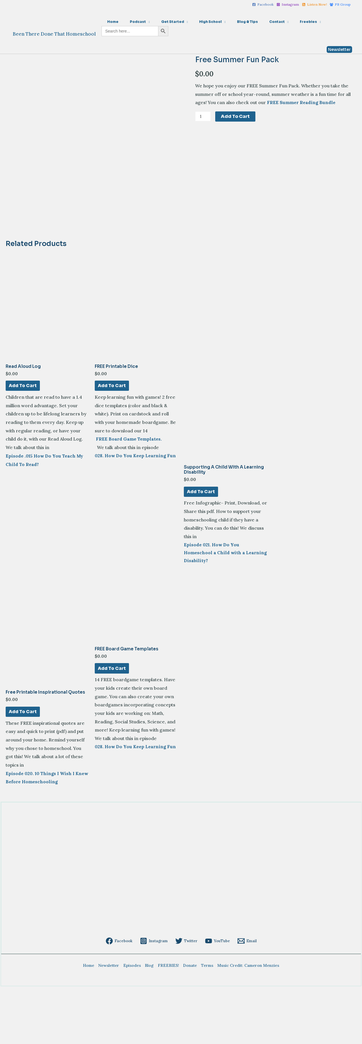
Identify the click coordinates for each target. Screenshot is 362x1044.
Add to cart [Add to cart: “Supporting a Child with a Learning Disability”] (201, 544)
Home (110, 22)
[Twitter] (186, 997)
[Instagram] (287, 4)
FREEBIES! (167, 1022)
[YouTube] (216, 997)
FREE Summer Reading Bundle (301, 102)
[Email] (245, 997)
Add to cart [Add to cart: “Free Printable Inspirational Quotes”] (22, 768)
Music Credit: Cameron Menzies (244, 1022)
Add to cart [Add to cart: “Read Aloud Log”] (22, 438)
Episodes (134, 1022)
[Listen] (314, 4)
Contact (252, 22)
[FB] (340, 4)
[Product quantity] (203, 116)
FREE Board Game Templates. (129, 492)
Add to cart (236, 116)
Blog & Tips (227, 22)
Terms (204, 1022)
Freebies (279, 22)
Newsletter (112, 1022)
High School (194, 22)
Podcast (131, 22)
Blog (150, 1022)
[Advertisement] (178, 949)
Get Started (161, 22)
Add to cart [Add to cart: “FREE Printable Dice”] (112, 438)
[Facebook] (263, 4)
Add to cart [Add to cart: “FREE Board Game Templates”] (112, 724)
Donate (188, 1022)
